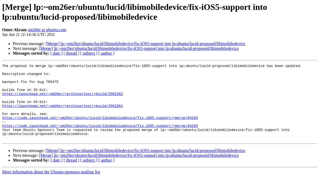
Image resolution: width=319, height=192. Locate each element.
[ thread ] (71, 53)
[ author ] (107, 53)
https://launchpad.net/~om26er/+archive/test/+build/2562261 (62, 114)
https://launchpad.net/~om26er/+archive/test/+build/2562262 (62, 100)
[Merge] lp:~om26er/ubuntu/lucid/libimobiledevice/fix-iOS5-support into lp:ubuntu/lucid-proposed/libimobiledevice (145, 43)
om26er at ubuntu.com (47, 29)
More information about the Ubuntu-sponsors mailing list (51, 187)
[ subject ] (88, 53)
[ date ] (56, 53)
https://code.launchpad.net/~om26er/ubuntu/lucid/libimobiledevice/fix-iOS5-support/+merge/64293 (100, 128)
